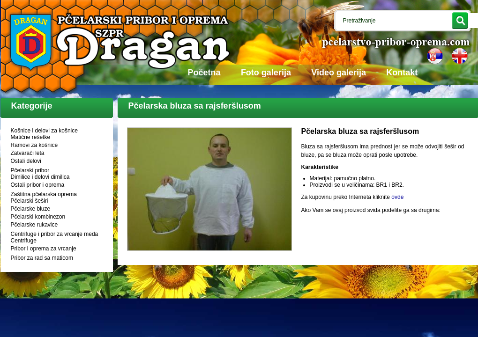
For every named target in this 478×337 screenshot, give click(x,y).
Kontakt (402, 72)
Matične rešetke (31, 137)
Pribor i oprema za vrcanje (43, 248)
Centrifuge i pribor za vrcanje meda (54, 234)
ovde (397, 197)
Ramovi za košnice (34, 145)
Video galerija (338, 72)
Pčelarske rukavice (34, 224)
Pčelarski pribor (30, 170)
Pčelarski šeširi (29, 201)
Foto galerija (266, 72)
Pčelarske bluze (31, 208)
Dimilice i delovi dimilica (40, 177)
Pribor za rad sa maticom (42, 258)
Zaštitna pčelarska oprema (44, 194)
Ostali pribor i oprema (38, 185)
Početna (204, 72)
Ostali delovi (26, 161)
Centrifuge (24, 240)
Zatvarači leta (28, 153)
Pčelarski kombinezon (38, 216)
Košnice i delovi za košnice (44, 130)
